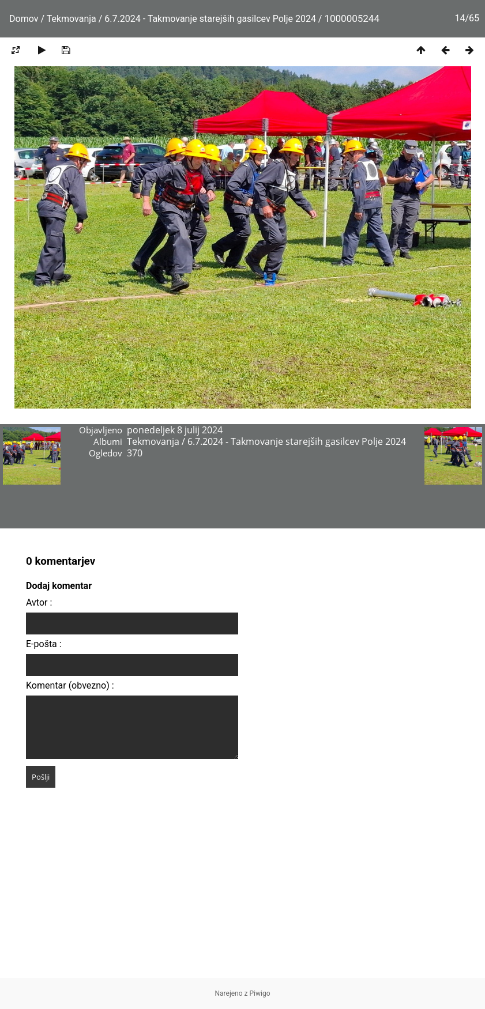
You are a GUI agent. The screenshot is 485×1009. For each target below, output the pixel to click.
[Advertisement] (242, 897)
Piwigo (260, 993)
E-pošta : (44, 643)
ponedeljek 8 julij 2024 (175, 430)
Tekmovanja (71, 18)
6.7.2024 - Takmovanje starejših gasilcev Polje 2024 (211, 18)
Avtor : (39, 602)
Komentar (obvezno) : (70, 685)
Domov (23, 18)
